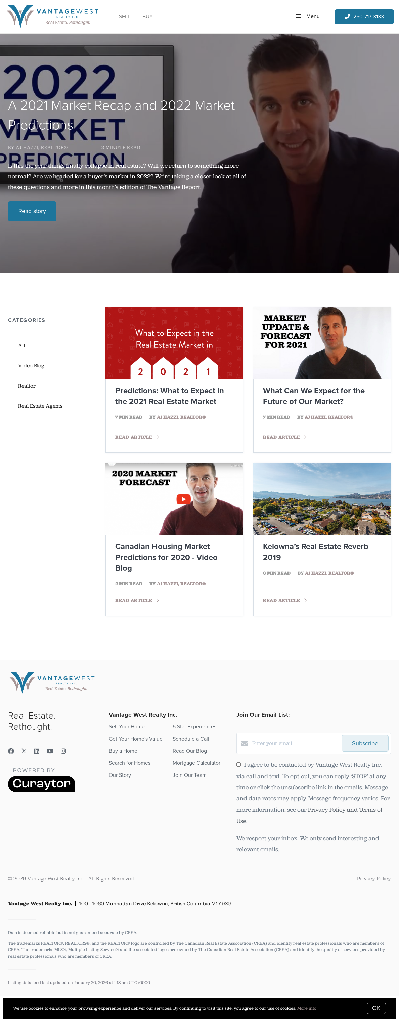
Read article (137, 437)
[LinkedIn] (36, 751)
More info (306, 1008)
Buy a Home (123, 751)
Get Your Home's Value (136, 739)
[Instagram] (63, 751)
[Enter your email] (295, 743)
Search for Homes (129, 763)
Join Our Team (190, 775)
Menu (307, 16)
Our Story (120, 775)
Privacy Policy (374, 878)
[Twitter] (24, 751)
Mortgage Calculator (196, 763)
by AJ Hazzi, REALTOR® (38, 147)
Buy (147, 16)
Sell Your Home (127, 726)
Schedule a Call (191, 739)
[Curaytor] (41, 790)
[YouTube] (50, 751)
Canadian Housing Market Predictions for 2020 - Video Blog (166, 557)
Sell (124, 16)
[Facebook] (11, 751)
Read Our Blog (190, 751)
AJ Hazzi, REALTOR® (181, 417)
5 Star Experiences (194, 726)
